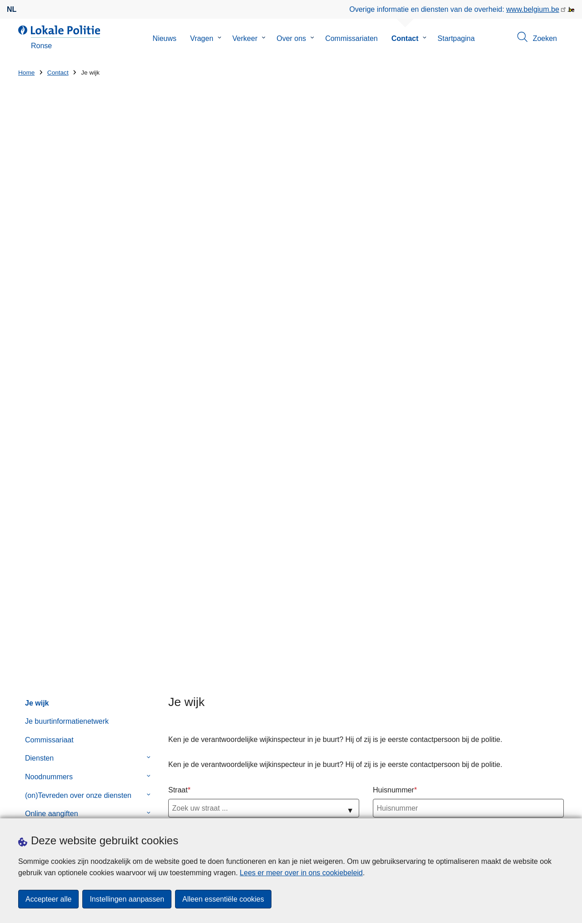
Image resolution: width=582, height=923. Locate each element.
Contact (405, 38)
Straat (178, 314)
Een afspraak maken (51, 807)
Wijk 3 (178, 444)
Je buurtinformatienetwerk (67, 245)
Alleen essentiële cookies (223, 899)
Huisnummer (393, 314)
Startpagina (456, 38)
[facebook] (540, 806)
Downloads (117, 807)
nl (11, 9)
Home (26, 72)
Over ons (291, 38)
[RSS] (558, 806)
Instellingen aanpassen (127, 899)
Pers (149, 807)
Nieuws (164, 38)
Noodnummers (49, 300)
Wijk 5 (178, 494)
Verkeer (244, 38)
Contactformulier (51, 356)
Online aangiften (51, 338)
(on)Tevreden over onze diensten (78, 319)
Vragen (201, 38)
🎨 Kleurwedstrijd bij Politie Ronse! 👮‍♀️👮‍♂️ (386, 647)
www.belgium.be (532, 9)
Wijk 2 (178, 418)
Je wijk (37, 227)
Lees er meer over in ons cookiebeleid (301, 873)
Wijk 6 (178, 519)
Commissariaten (351, 38)
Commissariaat (49, 263)
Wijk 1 (178, 393)
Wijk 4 (178, 469)
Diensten (39, 282)
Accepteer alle (48, 899)
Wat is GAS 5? (357, 678)
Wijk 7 (178, 545)
